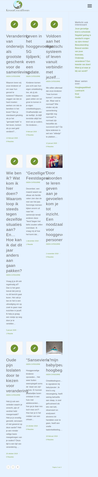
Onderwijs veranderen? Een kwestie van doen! (83, 61)
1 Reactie (9, 333)
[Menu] (88, 5)
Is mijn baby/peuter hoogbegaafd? (59, 365)
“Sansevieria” (38, 360)
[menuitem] (88, 5)
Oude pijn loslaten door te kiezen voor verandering (17, 375)
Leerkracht (79, 91)
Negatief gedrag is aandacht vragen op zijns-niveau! (83, 38)
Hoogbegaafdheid (82, 87)
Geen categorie (13, 76)
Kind (77, 94)
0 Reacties (10, 141)
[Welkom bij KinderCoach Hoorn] (17, 5)
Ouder (77, 97)
